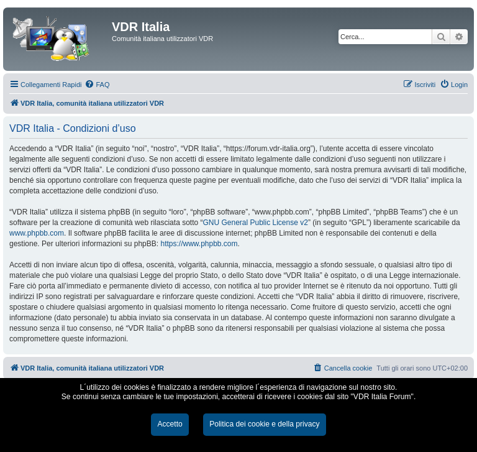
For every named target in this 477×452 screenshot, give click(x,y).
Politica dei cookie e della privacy (264, 424)
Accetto (169, 424)
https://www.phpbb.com (198, 243)
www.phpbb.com (36, 233)
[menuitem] (96, 84)
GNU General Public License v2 (254, 222)
